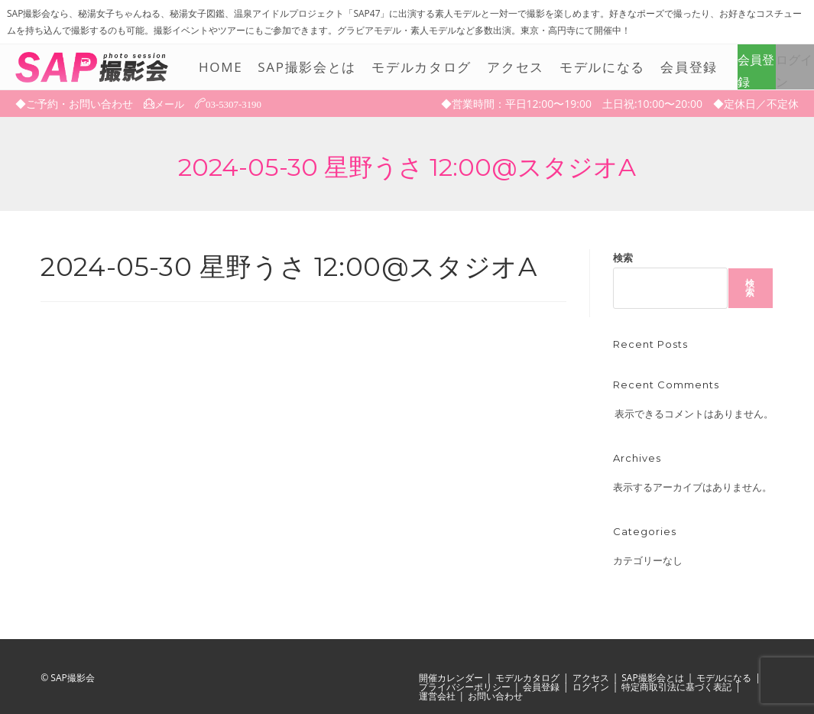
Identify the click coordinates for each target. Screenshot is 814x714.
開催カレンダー (451, 677)
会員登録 (756, 70)
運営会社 (437, 696)
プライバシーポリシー (465, 686)
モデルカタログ (527, 677)
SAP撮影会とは (652, 677)
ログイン (794, 70)
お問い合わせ (495, 696)
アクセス (590, 677)
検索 (623, 258)
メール (170, 103)
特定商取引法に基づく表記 (676, 686)
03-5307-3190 (238, 103)
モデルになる (723, 677)
